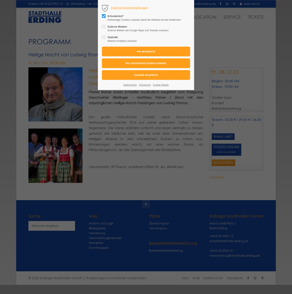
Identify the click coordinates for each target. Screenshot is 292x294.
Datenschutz (130, 85)
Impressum (145, 85)
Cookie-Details (161, 85)
